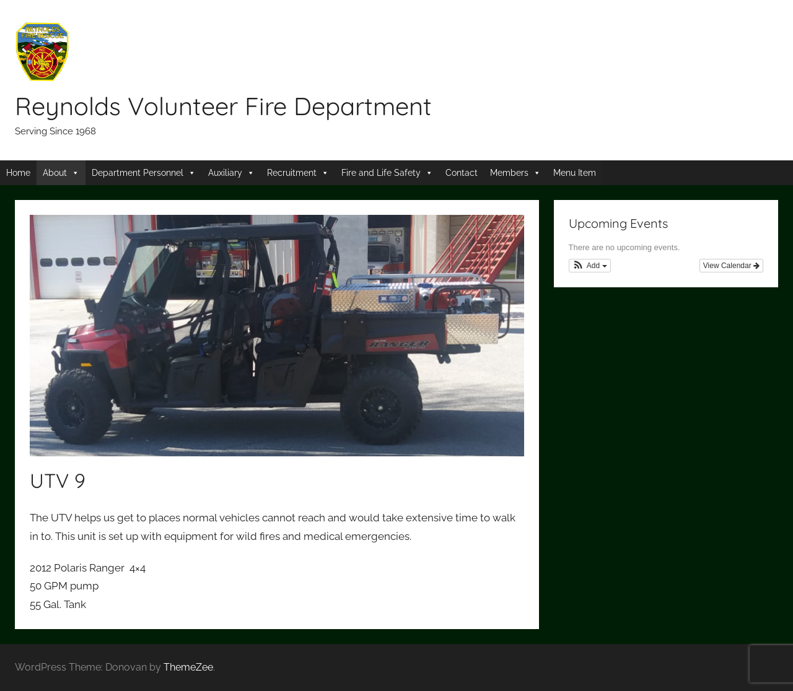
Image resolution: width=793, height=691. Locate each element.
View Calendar (731, 265)
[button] (589, 265)
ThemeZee (188, 667)
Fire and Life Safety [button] (381, 173)
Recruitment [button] (292, 173)
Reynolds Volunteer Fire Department (223, 105)
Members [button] (509, 173)
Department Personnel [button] (137, 173)
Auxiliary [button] (225, 173)
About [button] (55, 173)
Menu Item (574, 173)
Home (18, 173)
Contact (461, 173)
